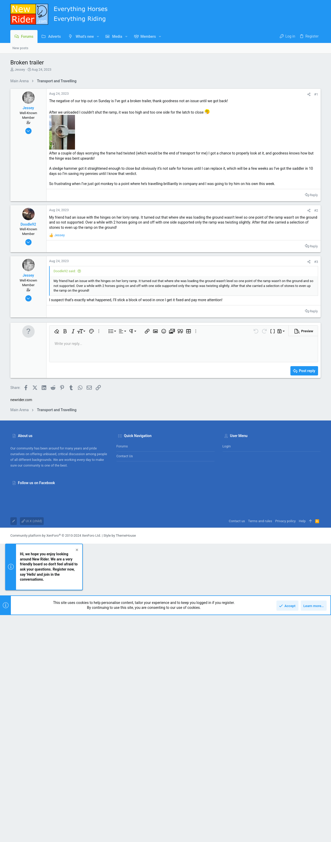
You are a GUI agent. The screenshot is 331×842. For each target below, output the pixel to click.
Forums (122, 601)
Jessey (19, 69)
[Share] (308, 94)
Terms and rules (260, 676)
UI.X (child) (31, 676)
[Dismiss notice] (76, 705)
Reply (314, 195)
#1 (316, 94)
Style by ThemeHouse (119, 691)
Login (226, 601)
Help (302, 676)
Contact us (124, 611)
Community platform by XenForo (55, 691)
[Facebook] (318, 691)
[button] (97, 36)
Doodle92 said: (65, 271)
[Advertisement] (165, 480)
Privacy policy (285, 676)
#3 (316, 262)
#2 (316, 210)
